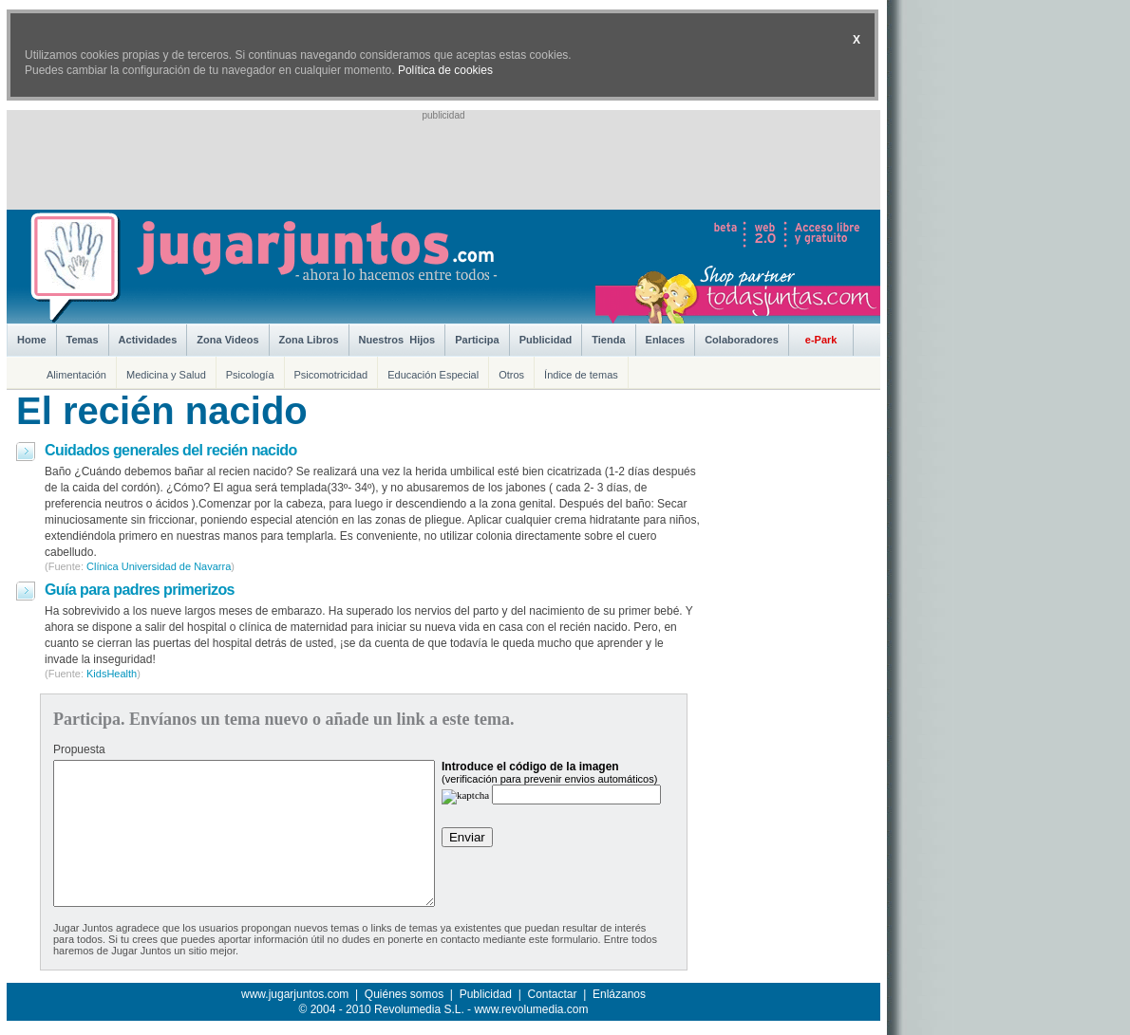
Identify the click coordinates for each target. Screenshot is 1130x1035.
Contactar (551, 994)
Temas (82, 339)
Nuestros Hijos (397, 339)
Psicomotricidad (331, 374)
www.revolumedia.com (531, 1009)
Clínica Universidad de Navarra (158, 566)
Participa (477, 339)
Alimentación (76, 374)
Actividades (148, 339)
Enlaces (666, 339)
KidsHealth (111, 673)
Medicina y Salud (166, 374)
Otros (511, 374)
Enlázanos (619, 994)
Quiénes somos (404, 994)
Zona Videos (227, 339)
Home (32, 339)
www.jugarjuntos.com (294, 994)
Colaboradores (742, 339)
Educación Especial (433, 374)
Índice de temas (581, 374)
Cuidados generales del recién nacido (171, 450)
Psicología (250, 374)
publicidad (443, 115)
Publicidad (546, 339)
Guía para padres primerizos (140, 590)
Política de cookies (445, 70)
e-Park (821, 339)
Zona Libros (309, 339)
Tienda (608, 339)
